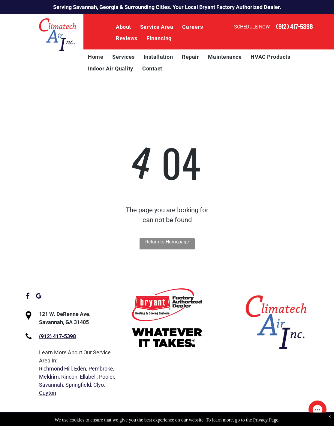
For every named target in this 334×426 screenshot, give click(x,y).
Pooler (106, 377)
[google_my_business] (39, 296)
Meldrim (49, 377)
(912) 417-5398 (294, 26)
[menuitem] (123, 27)
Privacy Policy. (222, 419)
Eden (80, 368)
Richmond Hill (55, 368)
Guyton (47, 393)
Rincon (69, 377)
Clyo (98, 385)
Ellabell (88, 377)
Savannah (51, 385)
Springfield (78, 385)
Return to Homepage (167, 242)
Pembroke (101, 368)
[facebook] (28, 296)
